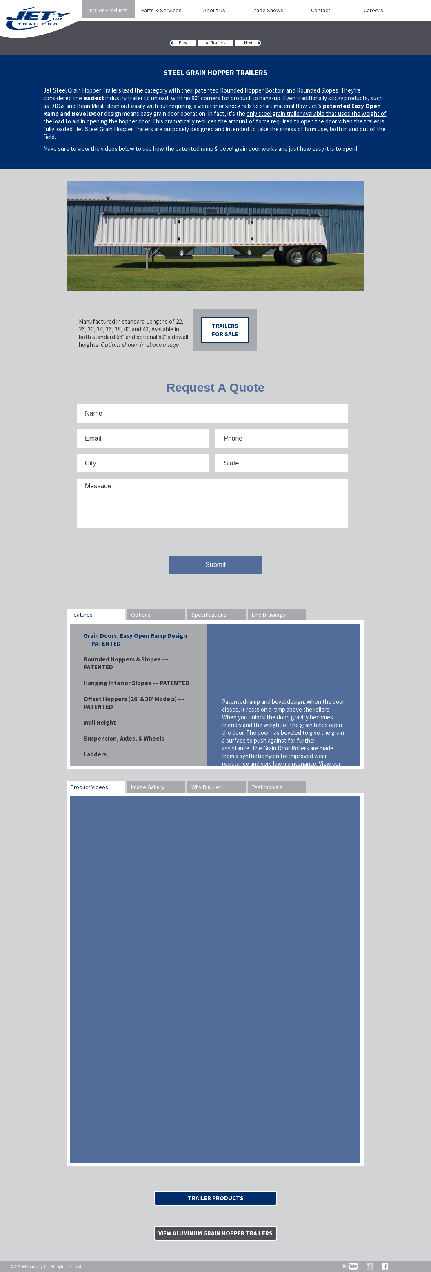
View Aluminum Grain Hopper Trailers (215, 1233)
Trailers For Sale (224, 330)
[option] (215, 236)
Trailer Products (216, 1198)
